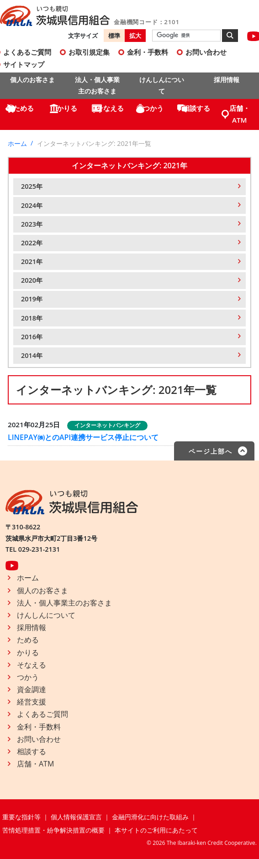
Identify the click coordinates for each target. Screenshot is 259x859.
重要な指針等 (21, 816)
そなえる (110, 108)
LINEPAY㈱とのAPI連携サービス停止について (83, 437)
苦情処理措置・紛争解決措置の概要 (53, 830)
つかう (153, 108)
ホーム (17, 143)
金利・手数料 (147, 52)
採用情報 (226, 79)
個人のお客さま (32, 79)
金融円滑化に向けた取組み (150, 816)
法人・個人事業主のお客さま (97, 85)
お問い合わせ (206, 52)
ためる (23, 108)
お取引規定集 (89, 52)
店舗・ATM (239, 113)
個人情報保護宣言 (76, 816)
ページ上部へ (211, 451)
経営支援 (31, 702)
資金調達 (31, 689)
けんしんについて (161, 85)
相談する (196, 108)
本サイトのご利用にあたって (156, 830)
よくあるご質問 (42, 714)
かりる (67, 108)
